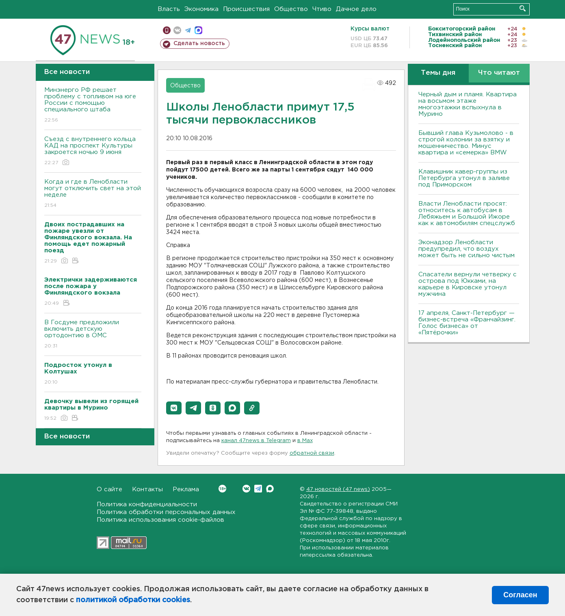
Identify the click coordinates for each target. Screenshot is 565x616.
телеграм (188, 30)
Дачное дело (356, 9)
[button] (174, 407)
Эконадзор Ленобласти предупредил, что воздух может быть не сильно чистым (466, 249)
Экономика (201, 9)
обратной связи (312, 453)
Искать (523, 8)
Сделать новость (199, 43)
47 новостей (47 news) (338, 489)
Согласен (520, 595)
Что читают (499, 73)
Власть (169, 9)
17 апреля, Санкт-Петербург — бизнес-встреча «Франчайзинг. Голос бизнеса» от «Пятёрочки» (466, 322)
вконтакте (177, 30)
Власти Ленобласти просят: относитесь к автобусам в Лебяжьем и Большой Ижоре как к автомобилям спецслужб (466, 213)
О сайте (109, 489)
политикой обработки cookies (133, 600)
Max (270, 488)
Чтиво (321, 9)
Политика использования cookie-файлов (160, 520)
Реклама (186, 489)
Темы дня (438, 73)
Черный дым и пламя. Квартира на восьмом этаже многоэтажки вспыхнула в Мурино (467, 104)
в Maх (305, 440)
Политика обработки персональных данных (166, 512)
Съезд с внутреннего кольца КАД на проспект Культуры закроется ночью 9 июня (92, 151)
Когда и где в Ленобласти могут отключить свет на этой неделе (92, 194)
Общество (291, 9)
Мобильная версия (167, 30)
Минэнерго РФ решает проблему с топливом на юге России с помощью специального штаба (92, 105)
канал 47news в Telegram (256, 440)
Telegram (258, 488)
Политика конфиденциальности (147, 504)
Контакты (147, 489)
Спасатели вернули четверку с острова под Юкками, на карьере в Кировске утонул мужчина (467, 284)
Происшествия (246, 9)
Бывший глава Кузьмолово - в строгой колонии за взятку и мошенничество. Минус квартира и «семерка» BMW (465, 142)
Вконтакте (222, 488)
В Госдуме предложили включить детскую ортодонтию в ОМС (92, 334)
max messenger (198, 30)
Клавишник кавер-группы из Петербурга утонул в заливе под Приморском (464, 178)
